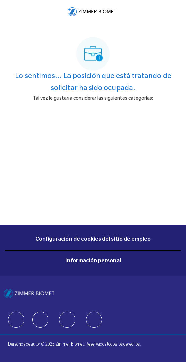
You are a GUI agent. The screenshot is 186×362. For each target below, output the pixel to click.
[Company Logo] (92, 12)
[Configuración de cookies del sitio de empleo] (93, 239)
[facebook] (16, 320)
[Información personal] (93, 261)
